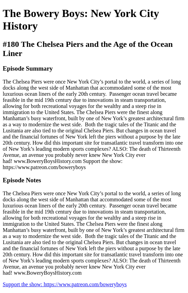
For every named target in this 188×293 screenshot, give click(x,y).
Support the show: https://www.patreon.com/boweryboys (65, 284)
